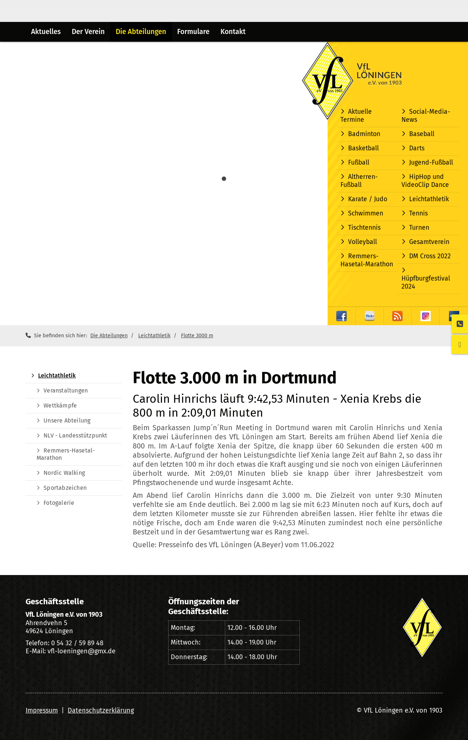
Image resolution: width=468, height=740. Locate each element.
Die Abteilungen (141, 31)
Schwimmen (365, 213)
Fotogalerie (59, 502)
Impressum (42, 710)
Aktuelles (46, 31)
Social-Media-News (425, 116)
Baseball (421, 134)
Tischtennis (364, 228)
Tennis (418, 213)
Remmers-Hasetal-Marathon (366, 260)
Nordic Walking (64, 472)
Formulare (193, 31)
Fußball (358, 162)
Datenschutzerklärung (101, 710)
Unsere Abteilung (67, 420)
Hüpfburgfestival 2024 (425, 282)
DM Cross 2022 (430, 256)
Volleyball (362, 242)
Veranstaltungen (66, 390)
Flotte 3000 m (197, 336)
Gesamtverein (429, 242)
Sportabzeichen (65, 487)
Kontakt (233, 31)
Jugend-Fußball (431, 162)
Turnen (419, 228)
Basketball (363, 148)
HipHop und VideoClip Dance (425, 181)
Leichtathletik (429, 199)
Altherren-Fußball (359, 181)
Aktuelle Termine (356, 116)
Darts (416, 148)
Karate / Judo (367, 199)
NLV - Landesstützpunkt (75, 435)
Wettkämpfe (60, 405)
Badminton (364, 134)
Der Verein (88, 31)
